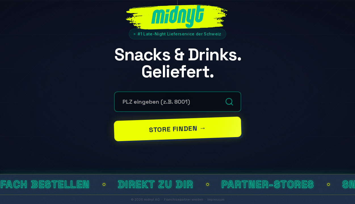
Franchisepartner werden (183, 199)
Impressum (215, 199)
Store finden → (177, 128)
